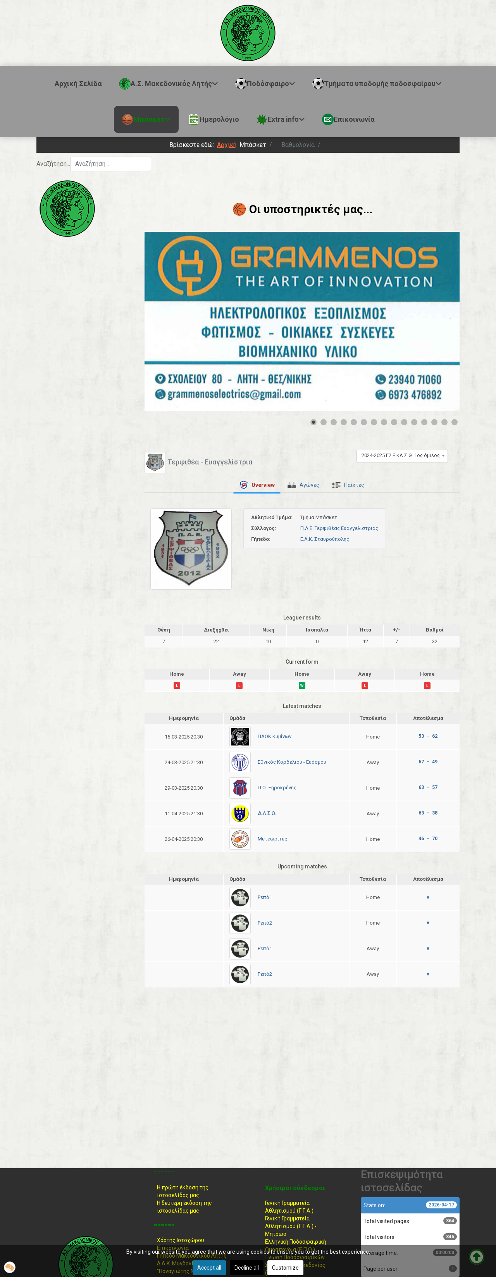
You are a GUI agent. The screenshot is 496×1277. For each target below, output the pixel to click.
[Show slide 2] (323, 422)
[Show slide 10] (404, 422)
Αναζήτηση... (53, 163)
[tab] (257, 485)
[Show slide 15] (454, 422)
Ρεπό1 (265, 897)
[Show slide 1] (313, 422)
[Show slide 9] (394, 422)
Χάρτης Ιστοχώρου (180, 1240)
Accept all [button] (209, 1268)
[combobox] (110, 164)
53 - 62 (427, 736)
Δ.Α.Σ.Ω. (267, 813)
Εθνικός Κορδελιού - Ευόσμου (292, 762)
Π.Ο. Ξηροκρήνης (277, 787)
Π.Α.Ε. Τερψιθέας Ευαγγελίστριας (339, 528)
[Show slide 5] (354, 422)
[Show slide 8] (384, 422)
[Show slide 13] (434, 422)
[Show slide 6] (364, 422)
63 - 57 (427, 787)
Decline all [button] (246, 1268)
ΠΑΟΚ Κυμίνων (274, 736)
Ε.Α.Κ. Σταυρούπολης (324, 539)
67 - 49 (427, 761)
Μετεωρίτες (272, 839)
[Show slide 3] (334, 422)
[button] (10, 1267)
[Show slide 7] (374, 422)
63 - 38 (427, 813)
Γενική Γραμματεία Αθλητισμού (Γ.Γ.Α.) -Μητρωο (291, 1226)
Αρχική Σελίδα (78, 83)
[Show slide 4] (344, 422)
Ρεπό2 (265, 923)
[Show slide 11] (414, 422)
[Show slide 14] (444, 422)
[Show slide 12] (424, 422)
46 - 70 (427, 838)
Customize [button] (285, 1268)
